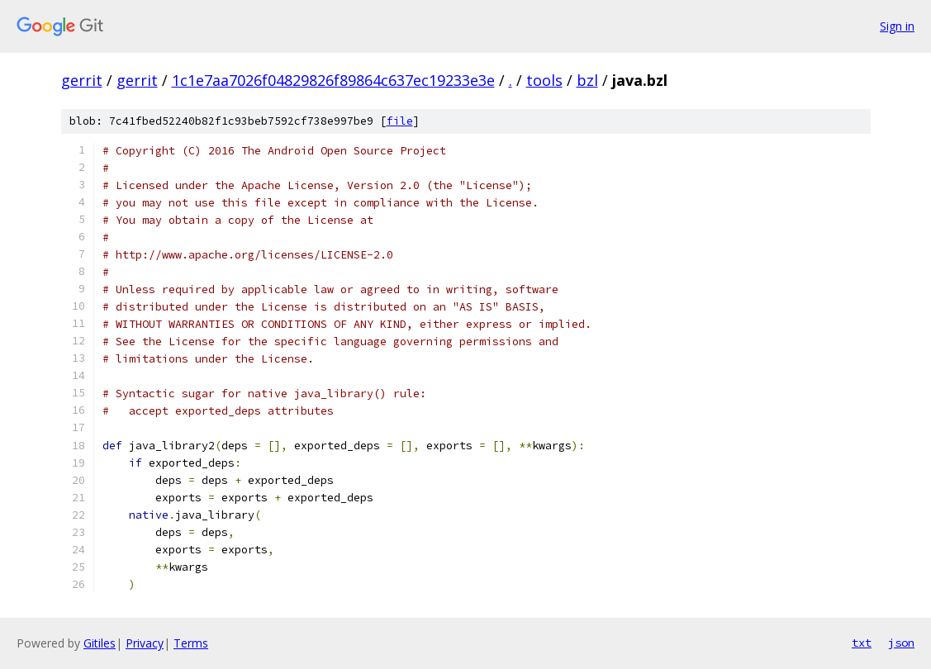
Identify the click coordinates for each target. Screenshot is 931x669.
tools (544, 80)
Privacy (145, 643)
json (901, 642)
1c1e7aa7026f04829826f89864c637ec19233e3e (333, 80)
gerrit (81, 80)
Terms (190, 643)
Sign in (897, 26)
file (400, 121)
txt (862, 642)
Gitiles (99, 643)
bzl (587, 80)
